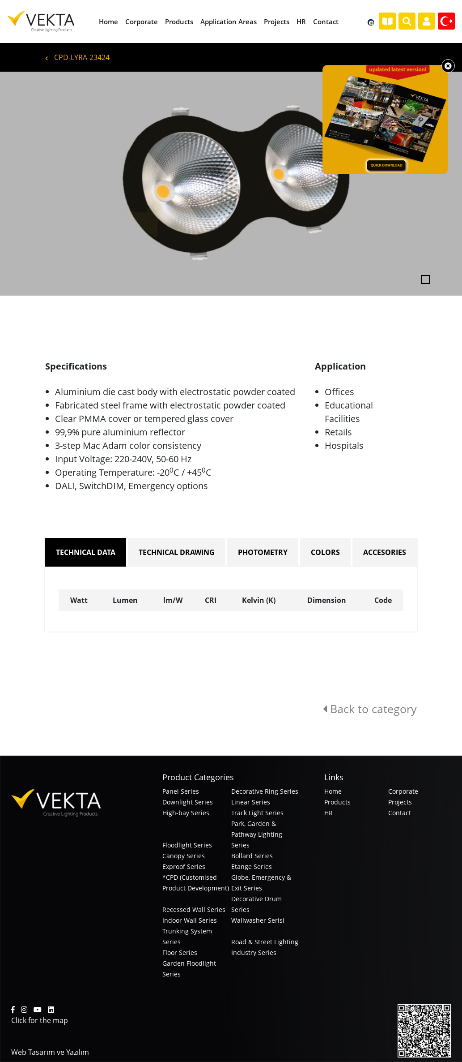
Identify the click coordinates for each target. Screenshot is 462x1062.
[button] (34, 184)
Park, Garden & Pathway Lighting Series (256, 834)
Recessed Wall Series (193, 909)
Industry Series (253, 952)
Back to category (370, 708)
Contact (399, 812)
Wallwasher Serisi (257, 920)
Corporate (403, 791)
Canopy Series (183, 855)
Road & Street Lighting (264, 941)
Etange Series (251, 866)
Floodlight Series (187, 845)
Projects (400, 802)
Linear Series (250, 802)
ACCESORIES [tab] (384, 552)
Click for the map (39, 1020)
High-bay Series (185, 812)
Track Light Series (257, 812)
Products (337, 802)
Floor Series (179, 952)
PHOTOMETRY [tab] (263, 552)
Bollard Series (252, 855)
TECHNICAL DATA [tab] (85, 552)
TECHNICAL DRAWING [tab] (177, 552)
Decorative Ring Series (264, 791)
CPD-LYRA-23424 (77, 57)
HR (328, 812)
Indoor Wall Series (189, 920)
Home (333, 791)
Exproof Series (183, 866)
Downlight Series (187, 802)
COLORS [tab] (325, 552)
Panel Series (180, 791)
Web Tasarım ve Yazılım (50, 1052)
